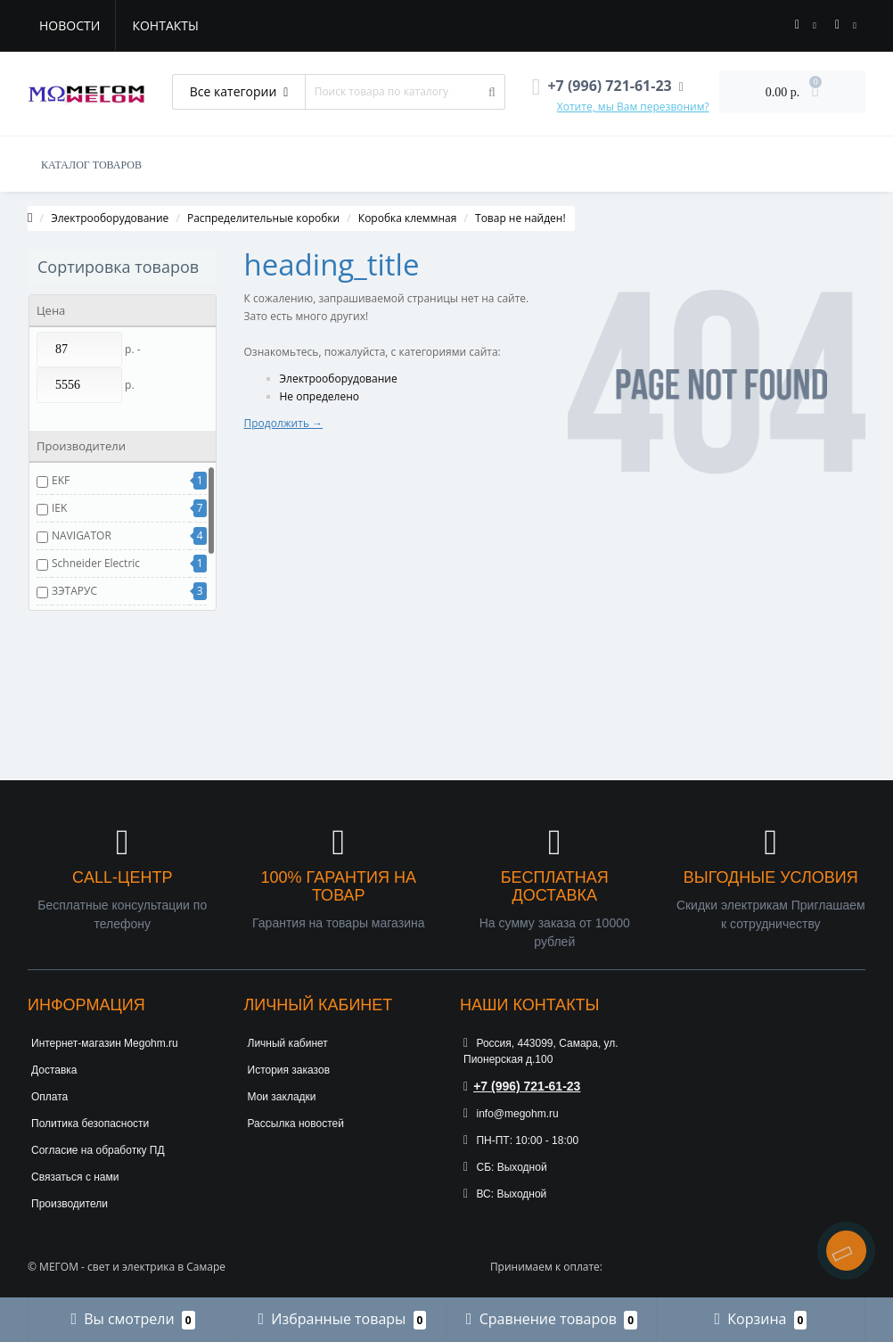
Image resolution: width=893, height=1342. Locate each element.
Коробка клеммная (407, 218)
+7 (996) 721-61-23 (521, 1086)
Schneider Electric (96, 563)
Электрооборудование (109, 218)
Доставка (54, 1070)
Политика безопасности (90, 1123)
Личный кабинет (288, 1043)
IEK (59, 507)
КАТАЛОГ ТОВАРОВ (91, 165)
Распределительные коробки (263, 218)
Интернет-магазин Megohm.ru (104, 1043)
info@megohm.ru (511, 1113)
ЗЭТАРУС (74, 590)
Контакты (165, 25)
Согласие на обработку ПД (98, 1150)
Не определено (320, 396)
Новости (69, 25)
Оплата (49, 1097)
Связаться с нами (75, 1177)
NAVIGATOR (81, 535)
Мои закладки (282, 1097)
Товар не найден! (520, 218)
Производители (69, 1204)
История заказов (289, 1070)
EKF (61, 480)
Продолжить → (284, 423)
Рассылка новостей (296, 1123)
